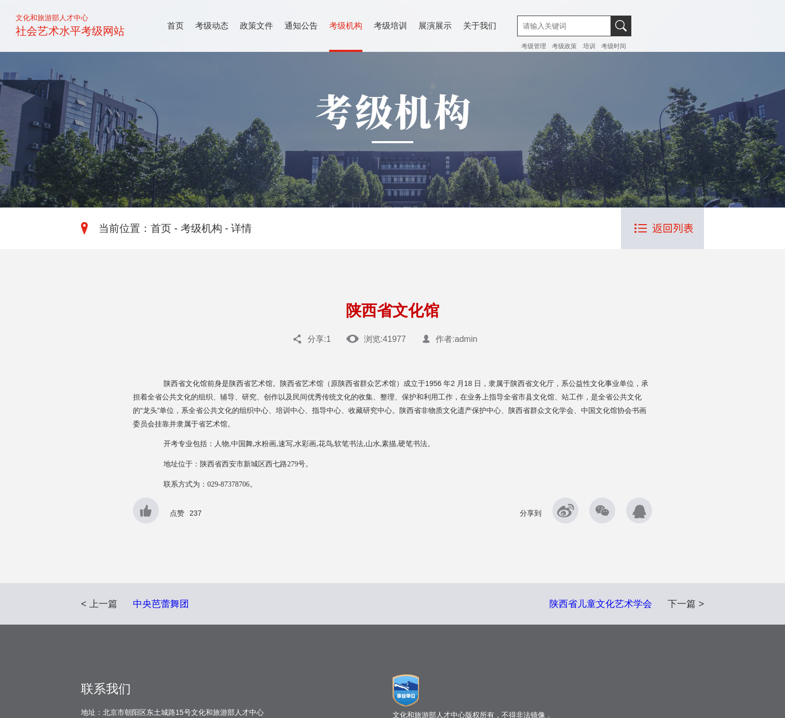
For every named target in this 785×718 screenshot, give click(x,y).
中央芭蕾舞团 (161, 604)
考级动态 (211, 25)
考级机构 (345, 25)
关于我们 (479, 25)
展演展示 (435, 25)
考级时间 (613, 46)
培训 (589, 46)
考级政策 (564, 46)
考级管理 (534, 46)
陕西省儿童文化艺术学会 (600, 604)
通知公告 (301, 25)
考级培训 (390, 25)
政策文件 (256, 25)
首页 (175, 25)
